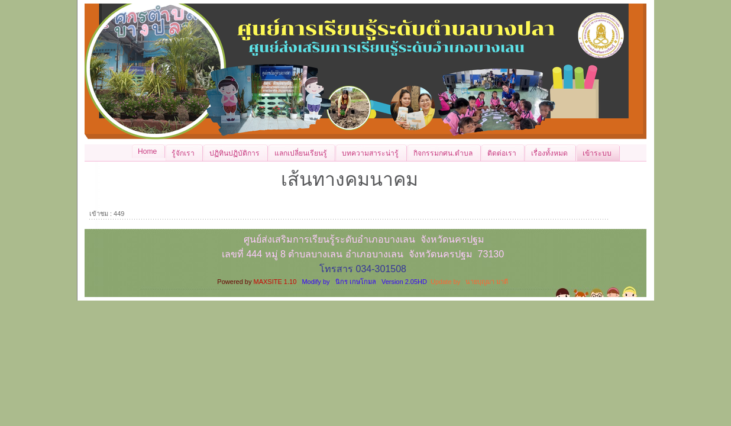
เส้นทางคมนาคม (349, 179)
